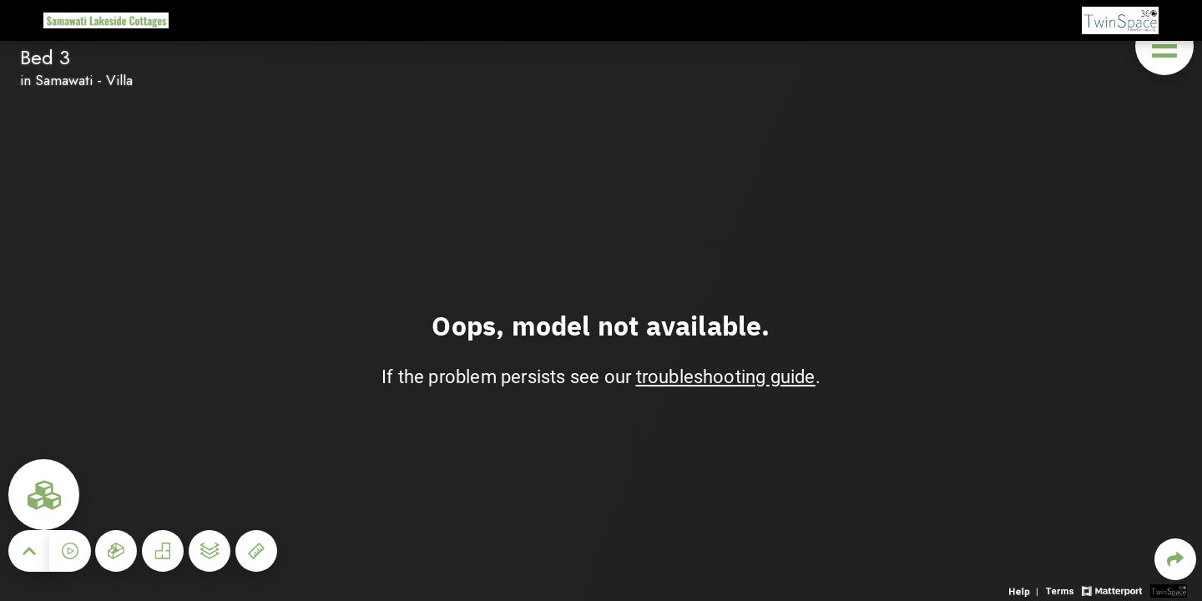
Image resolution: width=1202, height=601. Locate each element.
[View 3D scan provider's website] (1168, 589)
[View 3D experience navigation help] (1025, 589)
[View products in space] (1164, 46)
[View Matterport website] (1111, 589)
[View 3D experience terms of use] (1062, 589)
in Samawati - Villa (76, 80)
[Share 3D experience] (1175, 559)
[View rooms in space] (43, 494)
